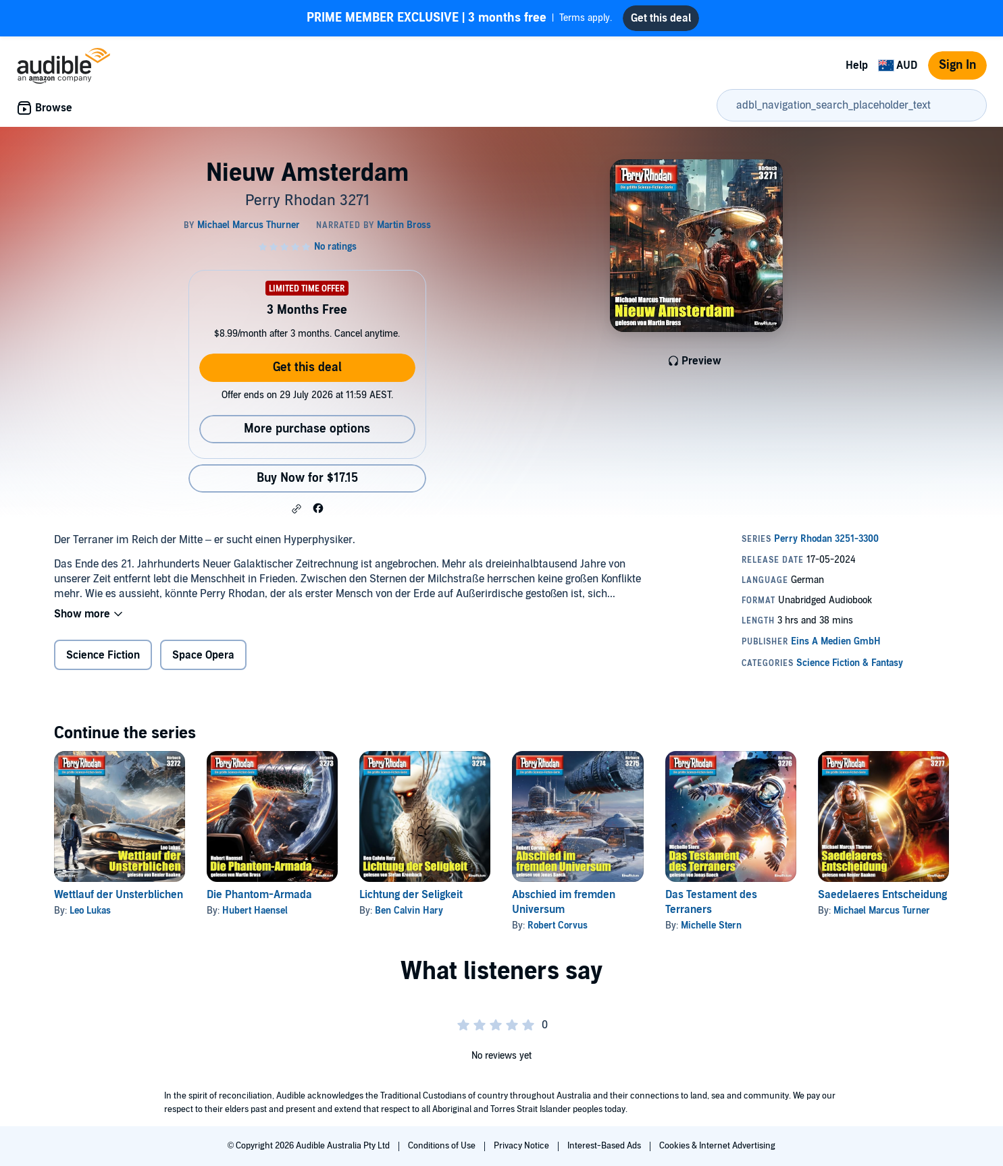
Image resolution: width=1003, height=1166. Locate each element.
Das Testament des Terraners (711, 902)
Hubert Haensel (255, 910)
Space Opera (203, 655)
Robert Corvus (558, 925)
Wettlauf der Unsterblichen (118, 894)
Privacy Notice (522, 1145)
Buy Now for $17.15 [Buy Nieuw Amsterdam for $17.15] (307, 478)
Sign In (957, 65)
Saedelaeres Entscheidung (882, 894)
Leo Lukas (90, 910)
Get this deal (307, 367)
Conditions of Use (443, 1145)
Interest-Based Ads (605, 1145)
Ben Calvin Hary (409, 910)
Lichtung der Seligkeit (411, 894)
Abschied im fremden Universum (563, 902)
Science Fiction (103, 655)
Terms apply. (459, 18)
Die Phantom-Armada (259, 894)
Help (857, 65)
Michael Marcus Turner (881, 910)
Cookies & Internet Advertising (717, 1145)
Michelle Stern (711, 925)
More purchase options (307, 429)
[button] (296, 508)
